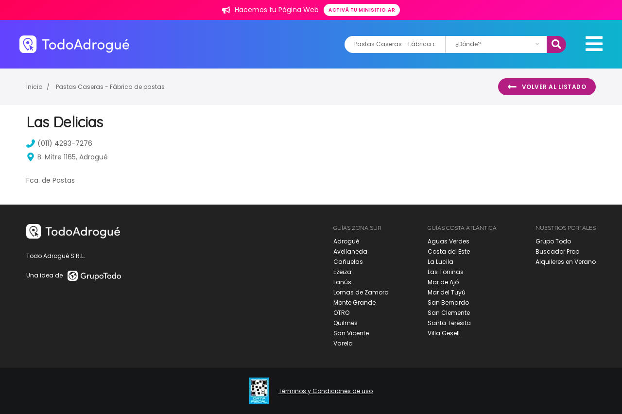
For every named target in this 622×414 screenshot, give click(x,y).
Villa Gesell (444, 333)
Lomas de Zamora (361, 292)
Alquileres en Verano (566, 262)
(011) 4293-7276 (59, 143)
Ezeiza (342, 272)
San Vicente (351, 333)
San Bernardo (448, 302)
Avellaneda (350, 251)
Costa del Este (449, 251)
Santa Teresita (449, 323)
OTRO (341, 313)
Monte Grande (354, 302)
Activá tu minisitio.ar (361, 10)
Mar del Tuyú (447, 292)
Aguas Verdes (448, 241)
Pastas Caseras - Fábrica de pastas (110, 87)
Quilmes (345, 323)
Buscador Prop (557, 251)
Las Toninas (446, 272)
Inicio (34, 87)
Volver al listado (547, 87)
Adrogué (346, 241)
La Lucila (440, 262)
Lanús (342, 282)
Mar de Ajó (443, 282)
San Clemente (449, 313)
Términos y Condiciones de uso (325, 391)
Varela (343, 343)
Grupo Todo (553, 241)
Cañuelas (348, 262)
